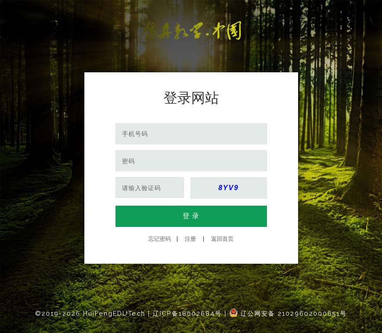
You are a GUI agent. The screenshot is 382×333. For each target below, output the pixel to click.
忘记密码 (159, 239)
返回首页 (222, 239)
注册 (190, 239)
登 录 (191, 216)
